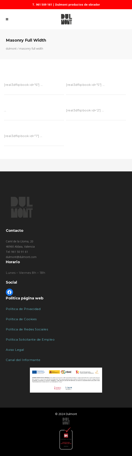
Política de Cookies (21, 319)
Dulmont (11, 48)
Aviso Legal (15, 350)
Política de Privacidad (23, 309)
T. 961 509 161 (42, 4)
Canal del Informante (23, 360)
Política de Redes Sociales (27, 329)
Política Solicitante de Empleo (30, 339)
